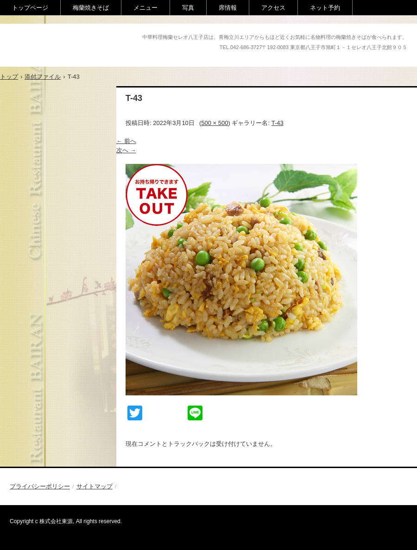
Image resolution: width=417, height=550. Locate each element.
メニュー (145, 7)
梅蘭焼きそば (91, 7)
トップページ (30, 7)
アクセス (273, 7)
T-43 (278, 122)
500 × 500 (214, 122)
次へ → (126, 150)
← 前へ (126, 141)
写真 (188, 7)
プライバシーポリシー (40, 486)
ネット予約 (325, 7)
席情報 (228, 7)
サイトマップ (94, 486)
